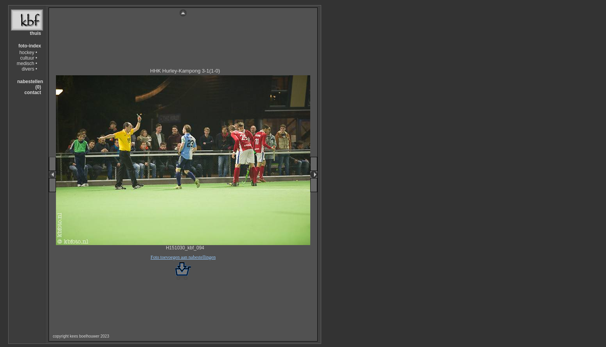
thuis (35, 33)
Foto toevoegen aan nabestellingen (183, 257)
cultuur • (28, 58)
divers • (29, 69)
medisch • (27, 63)
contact (32, 92)
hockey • (28, 52)
